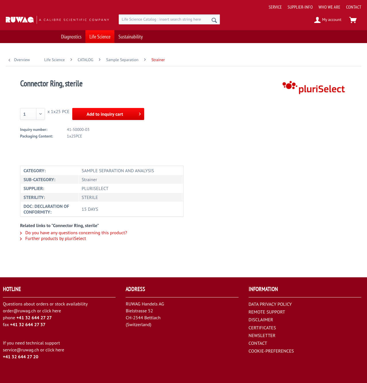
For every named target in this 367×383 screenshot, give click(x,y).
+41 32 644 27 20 (20, 356)
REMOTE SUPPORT (267, 312)
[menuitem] (312, 4)
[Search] (214, 20)
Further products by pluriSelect (53, 238)
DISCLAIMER (261, 319)
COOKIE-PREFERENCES (271, 351)
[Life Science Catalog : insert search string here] (169, 19)
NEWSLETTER (262, 335)
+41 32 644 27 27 (34, 317)
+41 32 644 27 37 (28, 324)
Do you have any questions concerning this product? (73, 232)
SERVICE (275, 7)
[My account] (328, 20)
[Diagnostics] (71, 36)
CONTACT (353, 7)
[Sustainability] (130, 36)
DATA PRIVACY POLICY (270, 304)
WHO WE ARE (329, 7)
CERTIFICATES (262, 327)
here (56, 311)
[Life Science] (99, 36)
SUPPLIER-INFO (300, 7)
